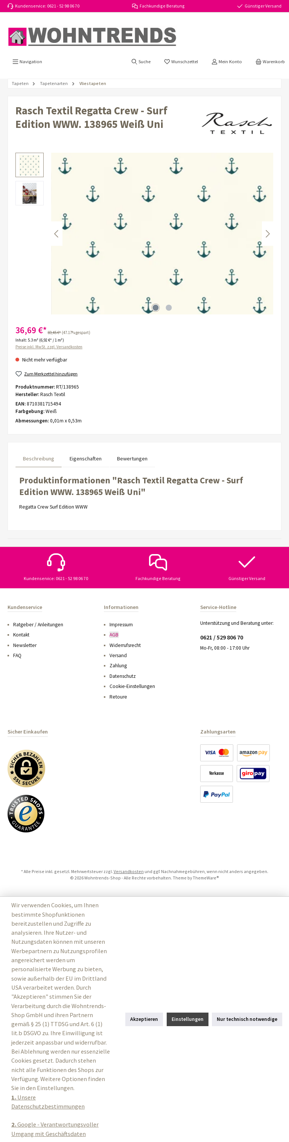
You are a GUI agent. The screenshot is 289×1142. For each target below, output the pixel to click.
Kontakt (21, 635)
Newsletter (25, 645)
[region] (144, 233)
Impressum (121, 624)
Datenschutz (123, 676)
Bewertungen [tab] (132, 458)
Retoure (118, 697)
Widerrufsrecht (125, 645)
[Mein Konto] (227, 61)
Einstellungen (188, 1019)
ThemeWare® (206, 878)
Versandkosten (129, 871)
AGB (114, 635)
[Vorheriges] (56, 234)
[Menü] (27, 61)
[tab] (38, 459)
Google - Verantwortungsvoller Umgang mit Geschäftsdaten (55, 1129)
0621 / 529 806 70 (221, 637)
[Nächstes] (267, 234)
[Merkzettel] (181, 61)
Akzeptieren (144, 1019)
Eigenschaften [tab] (86, 458)
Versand (118, 655)
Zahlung (118, 665)
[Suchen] (140, 61)
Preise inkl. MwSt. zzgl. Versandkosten (48, 346)
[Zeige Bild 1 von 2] (156, 308)
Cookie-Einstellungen (132, 686)
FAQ (17, 655)
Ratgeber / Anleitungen (38, 624)
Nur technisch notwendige (247, 1019)
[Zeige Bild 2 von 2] (169, 308)
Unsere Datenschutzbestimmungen (48, 1101)
